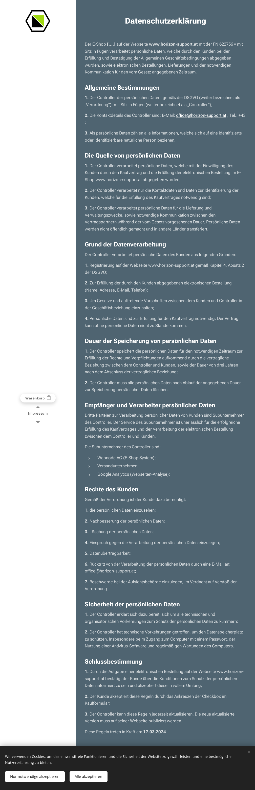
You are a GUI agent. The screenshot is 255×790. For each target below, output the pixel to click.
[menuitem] (38, 413)
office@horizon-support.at (201, 115)
